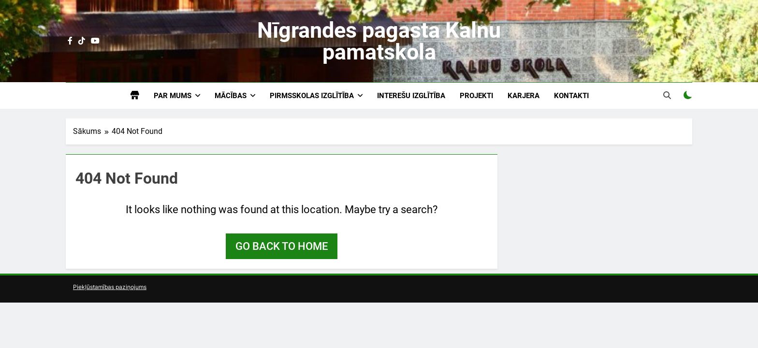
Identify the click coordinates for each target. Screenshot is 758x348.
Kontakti (571, 95)
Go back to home (281, 246)
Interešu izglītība (411, 95)
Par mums (172, 95)
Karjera (523, 95)
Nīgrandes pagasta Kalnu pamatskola (379, 41)
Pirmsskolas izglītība (312, 95)
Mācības (231, 95)
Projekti (476, 95)
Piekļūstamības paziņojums (109, 286)
